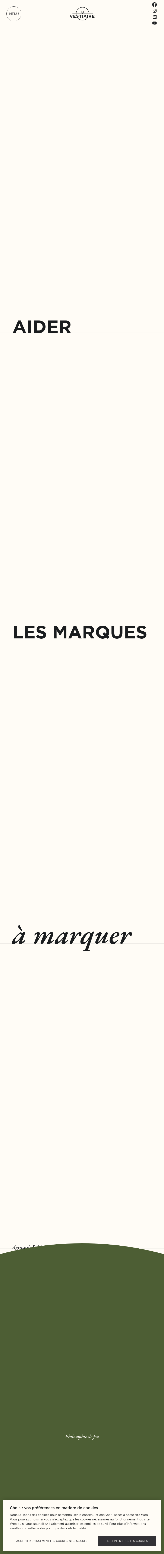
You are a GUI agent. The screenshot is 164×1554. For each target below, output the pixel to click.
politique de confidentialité (66, 1528)
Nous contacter (130, 1283)
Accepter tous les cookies (127, 1541)
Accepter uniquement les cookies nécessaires (52, 1541)
